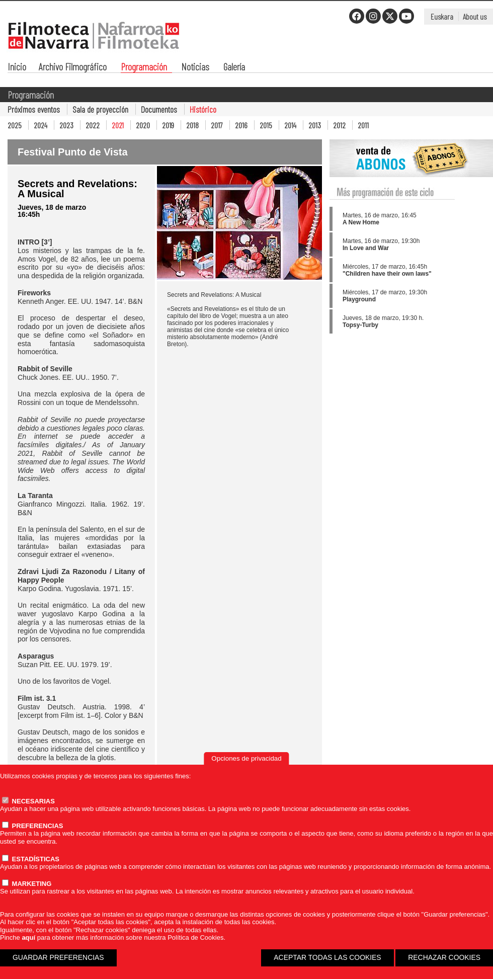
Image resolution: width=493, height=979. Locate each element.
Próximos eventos (34, 109)
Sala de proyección (100, 109)
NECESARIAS (28, 801)
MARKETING (26, 883)
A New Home (361, 222)
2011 (363, 125)
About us (474, 16)
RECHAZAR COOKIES (444, 957)
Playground (359, 299)
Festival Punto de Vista (73, 151)
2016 (241, 125)
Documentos (159, 109)
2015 (266, 125)
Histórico (203, 109)
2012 (339, 125)
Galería (234, 67)
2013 (314, 125)
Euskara (442, 16)
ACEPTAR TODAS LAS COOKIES (327, 957)
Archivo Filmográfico (73, 67)
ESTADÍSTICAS (30, 859)
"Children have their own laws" (387, 273)
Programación (144, 67)
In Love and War (366, 248)
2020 (143, 125)
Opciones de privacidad (246, 758)
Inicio (17, 67)
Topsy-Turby (360, 325)
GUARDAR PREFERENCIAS (58, 957)
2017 (217, 125)
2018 (192, 125)
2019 (168, 125)
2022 (93, 125)
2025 (15, 125)
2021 (118, 125)
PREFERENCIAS (32, 826)
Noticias (195, 67)
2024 (40, 125)
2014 (290, 125)
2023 (66, 125)
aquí (28, 937)
